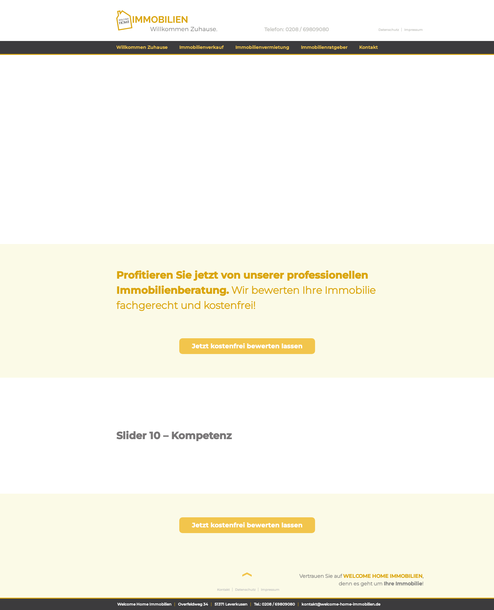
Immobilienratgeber (324, 47)
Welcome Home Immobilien (152, 13)
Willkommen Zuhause (142, 47)
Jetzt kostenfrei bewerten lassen (247, 346)
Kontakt (368, 47)
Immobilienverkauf (201, 47)
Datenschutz (388, 30)
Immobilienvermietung (262, 47)
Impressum (413, 30)
